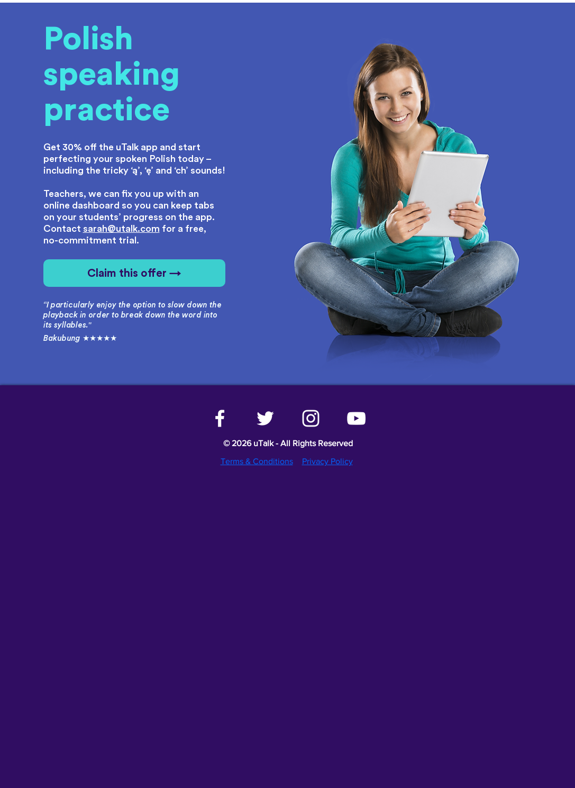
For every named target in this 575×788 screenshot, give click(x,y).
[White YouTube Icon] (356, 418)
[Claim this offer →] (134, 273)
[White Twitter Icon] (265, 418)
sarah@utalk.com (121, 228)
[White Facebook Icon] (219, 418)
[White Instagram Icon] (310, 418)
